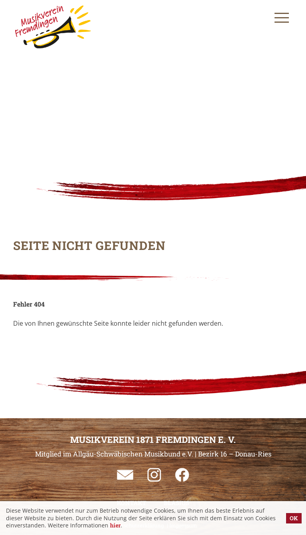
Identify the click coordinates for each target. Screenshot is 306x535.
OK (294, 518)
